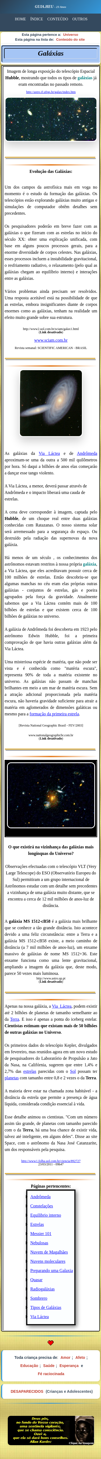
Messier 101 (40, 1233)
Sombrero (38, 1298)
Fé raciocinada (51, 1374)
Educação (29, 1365)
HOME (20, 19)
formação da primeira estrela (54, 714)
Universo (70, 35)
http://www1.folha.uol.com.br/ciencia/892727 (51, 1161)
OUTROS (80, 19)
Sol (73, 1071)
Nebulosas (39, 1243)
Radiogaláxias (42, 1289)
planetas (12, 1078)
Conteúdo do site (70, 39)
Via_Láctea (62, 1006)
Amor (66, 1357)
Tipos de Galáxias (45, 1307)
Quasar (36, 1279)
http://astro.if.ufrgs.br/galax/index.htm (51, 92)
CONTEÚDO (57, 19)
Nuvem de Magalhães (49, 1252)
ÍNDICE (36, 19)
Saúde (48, 1365)
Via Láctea (49, 453)
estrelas (29, 1071)
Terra (14, 1019)
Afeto (80, 1357)
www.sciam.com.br (51, 340)
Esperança (69, 1365)
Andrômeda (87, 453)
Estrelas (37, 1224)
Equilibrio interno (45, 1215)
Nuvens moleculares (47, 1261)
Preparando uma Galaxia (51, 1270)
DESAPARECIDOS (27, 1391)
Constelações (41, 1206)
